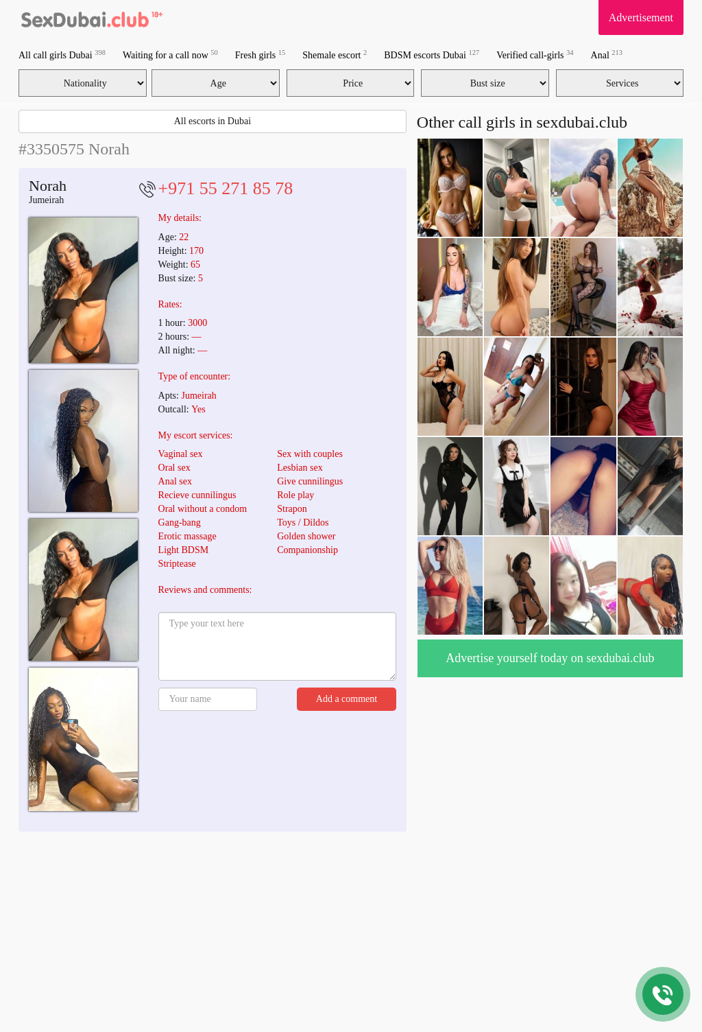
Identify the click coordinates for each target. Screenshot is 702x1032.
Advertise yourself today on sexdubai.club (550, 658)
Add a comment (346, 699)
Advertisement (641, 17)
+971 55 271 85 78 (225, 188)
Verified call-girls (534, 54)
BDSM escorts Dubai (431, 54)
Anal (606, 54)
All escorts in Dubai (212, 121)
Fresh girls (260, 54)
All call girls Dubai (62, 54)
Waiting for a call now (170, 54)
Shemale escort (334, 54)
